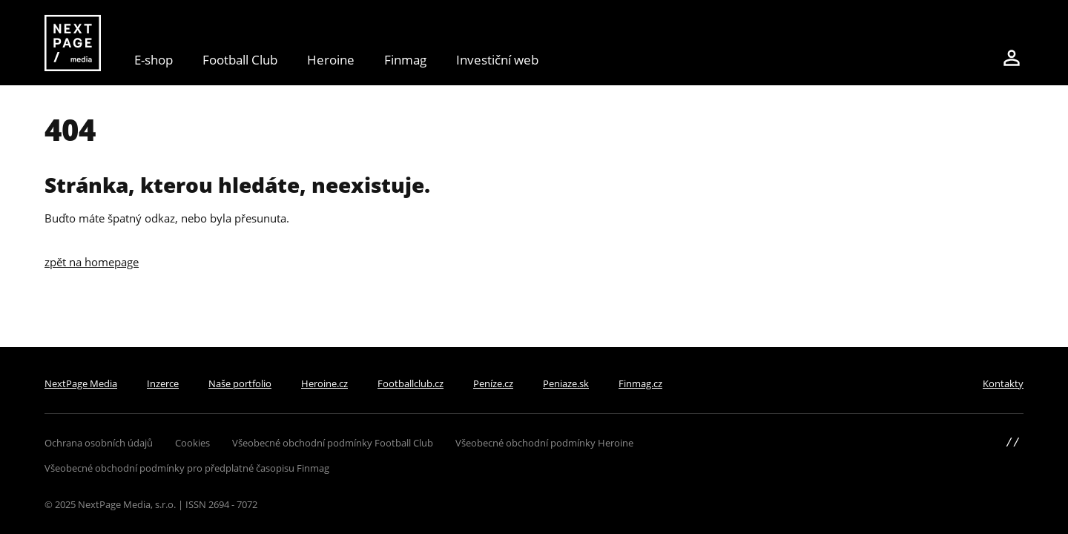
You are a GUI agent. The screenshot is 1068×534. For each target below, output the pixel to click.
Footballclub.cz (411, 383)
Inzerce (163, 383)
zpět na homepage (91, 261)
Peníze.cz (493, 383)
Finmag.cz (640, 383)
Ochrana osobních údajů (98, 442)
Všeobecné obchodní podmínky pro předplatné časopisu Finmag (186, 468)
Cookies (192, 442)
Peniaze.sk (566, 383)
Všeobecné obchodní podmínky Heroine (544, 442)
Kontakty (1003, 383)
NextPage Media (80, 383)
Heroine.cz (324, 383)
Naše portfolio (239, 383)
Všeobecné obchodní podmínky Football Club (332, 442)
